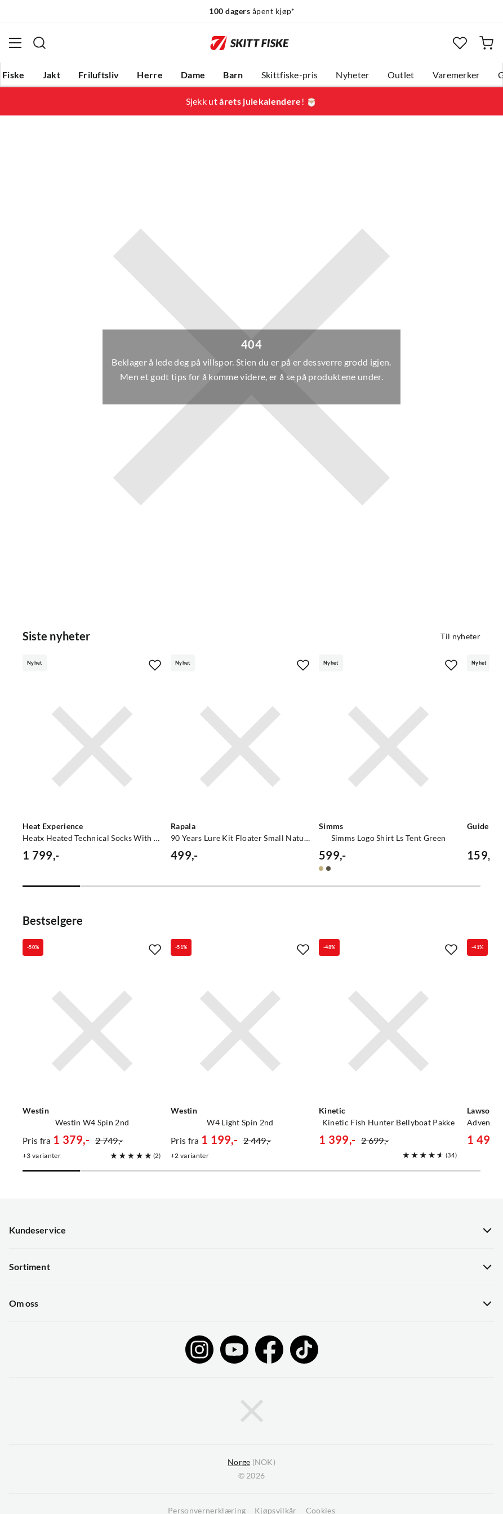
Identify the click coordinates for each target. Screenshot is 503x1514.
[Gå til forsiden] (249, 42)
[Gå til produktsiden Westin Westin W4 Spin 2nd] (92, 1031)
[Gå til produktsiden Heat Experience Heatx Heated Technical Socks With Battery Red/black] (92, 746)
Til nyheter (460, 636)
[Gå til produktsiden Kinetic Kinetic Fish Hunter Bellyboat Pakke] (388, 1031)
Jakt (51, 75)
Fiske (13, 75)
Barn (233, 75)
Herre (150, 75)
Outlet (401, 75)
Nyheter (352, 75)
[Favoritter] (460, 43)
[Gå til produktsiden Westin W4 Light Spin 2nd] (240, 1031)
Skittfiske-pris (289, 75)
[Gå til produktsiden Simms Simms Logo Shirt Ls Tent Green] (388, 746)
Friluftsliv (98, 75)
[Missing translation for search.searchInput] (39, 42)
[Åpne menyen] (15, 43)
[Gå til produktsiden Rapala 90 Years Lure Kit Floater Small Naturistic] (240, 746)
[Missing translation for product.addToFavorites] (154, 665)
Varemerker (456, 75)
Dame (193, 75)
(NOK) (251, 1462)
